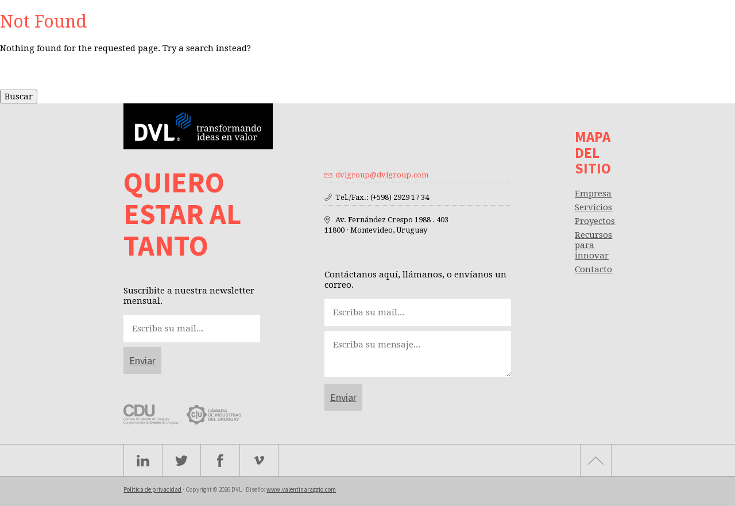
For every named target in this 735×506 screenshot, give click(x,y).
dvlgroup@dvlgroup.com (381, 175)
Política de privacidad (152, 489)
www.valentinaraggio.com (301, 489)
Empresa (593, 193)
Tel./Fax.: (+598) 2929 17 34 (382, 197)
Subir (596, 460)
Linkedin (142, 460)
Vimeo (259, 460)
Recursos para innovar (593, 245)
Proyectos (595, 221)
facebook (220, 460)
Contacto (593, 269)
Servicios (593, 207)
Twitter (182, 460)
